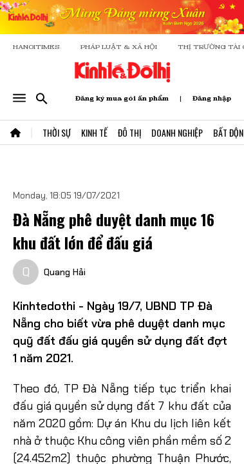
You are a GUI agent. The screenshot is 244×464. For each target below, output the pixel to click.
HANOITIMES (36, 47)
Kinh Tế (94, 132)
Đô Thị (129, 132)
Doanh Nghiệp (177, 132)
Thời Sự (56, 132)
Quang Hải (65, 272)
